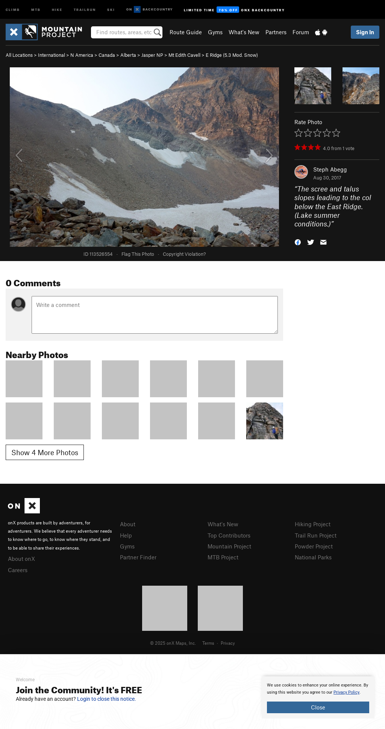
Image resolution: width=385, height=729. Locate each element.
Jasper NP (152, 55)
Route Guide (186, 32)
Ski (111, 9)
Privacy (228, 642)
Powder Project (314, 546)
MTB (36, 9)
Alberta (128, 55)
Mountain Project (229, 546)
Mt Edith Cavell (184, 55)
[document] (318, 697)
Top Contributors (229, 535)
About (127, 524)
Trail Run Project (315, 535)
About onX (21, 558)
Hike (57, 9)
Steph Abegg (330, 169)
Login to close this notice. (106, 699)
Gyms (215, 32)
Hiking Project (312, 524)
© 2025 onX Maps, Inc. (173, 642)
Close (318, 707)
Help (126, 535)
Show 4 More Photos (44, 452)
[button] (297, 241)
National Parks (313, 557)
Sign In (365, 32)
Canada (107, 55)
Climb (13, 9)
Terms (208, 642)
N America (81, 55)
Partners (275, 32)
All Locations (19, 55)
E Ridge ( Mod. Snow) (232, 55)
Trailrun (85, 9)
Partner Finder (138, 557)
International (51, 55)
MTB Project (223, 557)
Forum (301, 32)
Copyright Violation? (184, 254)
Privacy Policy (346, 692)
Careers (17, 569)
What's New (244, 32)
